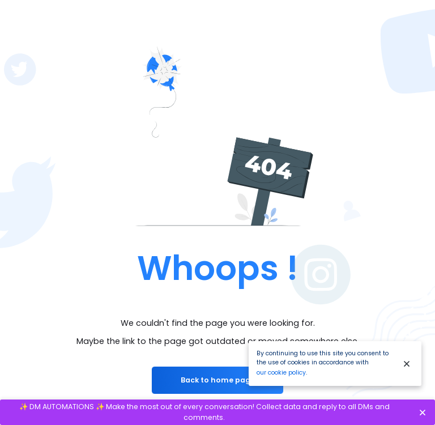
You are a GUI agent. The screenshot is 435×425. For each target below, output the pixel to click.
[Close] (406, 363)
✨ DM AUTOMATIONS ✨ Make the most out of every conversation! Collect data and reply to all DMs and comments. (204, 412)
